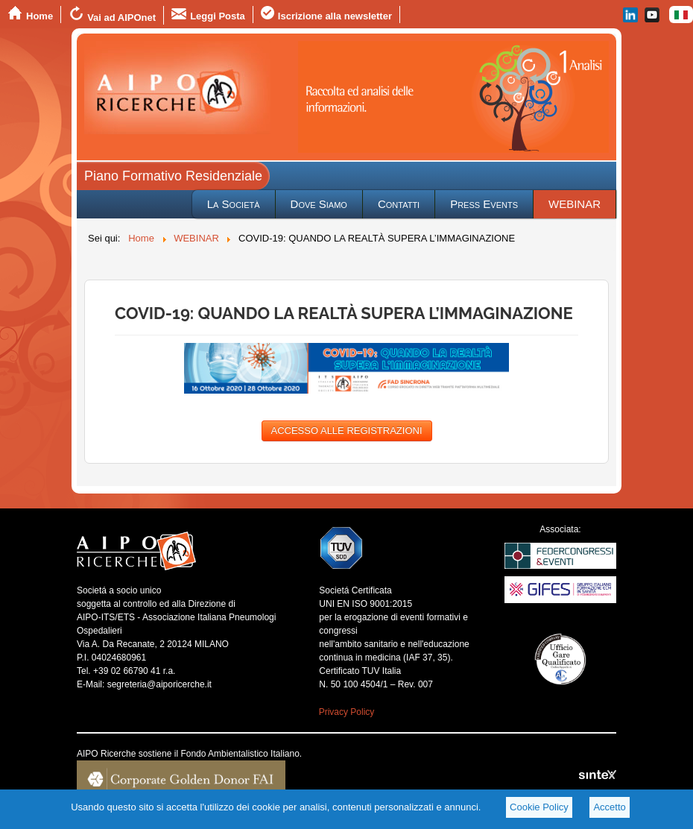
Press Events (484, 204)
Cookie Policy (539, 807)
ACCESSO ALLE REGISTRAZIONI (347, 430)
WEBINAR (574, 204)
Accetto (609, 807)
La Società (233, 204)
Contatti (399, 204)
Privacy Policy (347, 712)
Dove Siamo (319, 204)
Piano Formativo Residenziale (173, 176)
